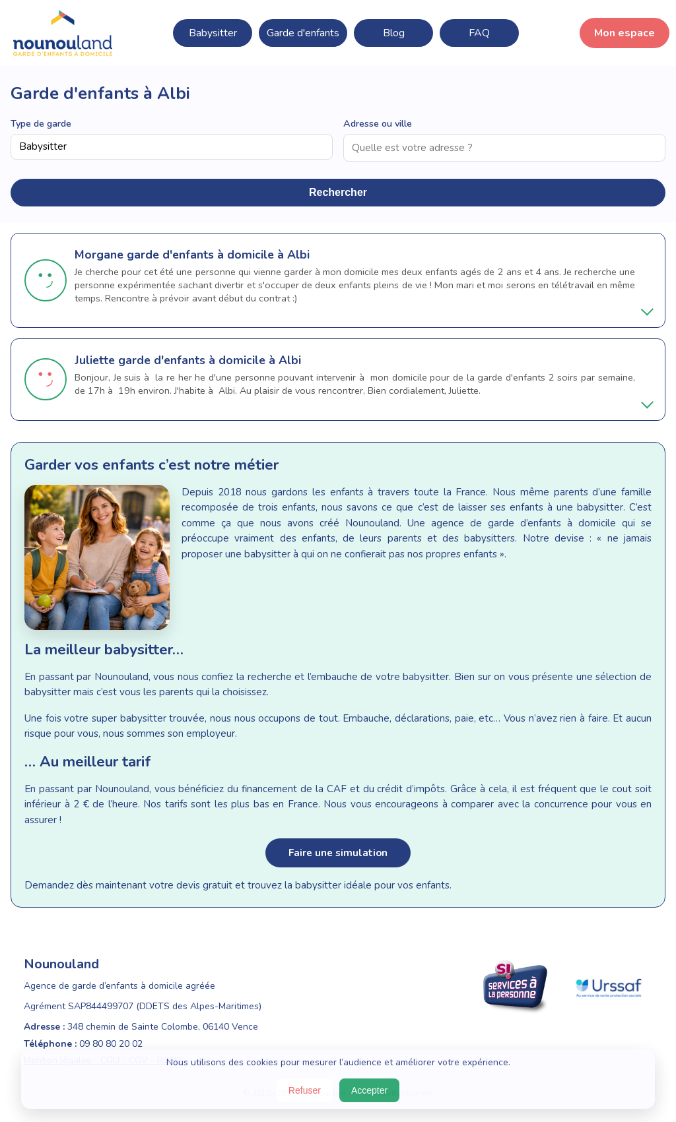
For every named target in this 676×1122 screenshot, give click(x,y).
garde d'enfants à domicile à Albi (218, 255)
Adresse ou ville (377, 123)
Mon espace (624, 33)
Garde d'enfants (303, 33)
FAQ (479, 33)
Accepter (369, 1090)
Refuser (304, 1090)
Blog (394, 33)
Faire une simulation (338, 852)
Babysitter (213, 33)
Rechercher (338, 192)
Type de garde (41, 123)
